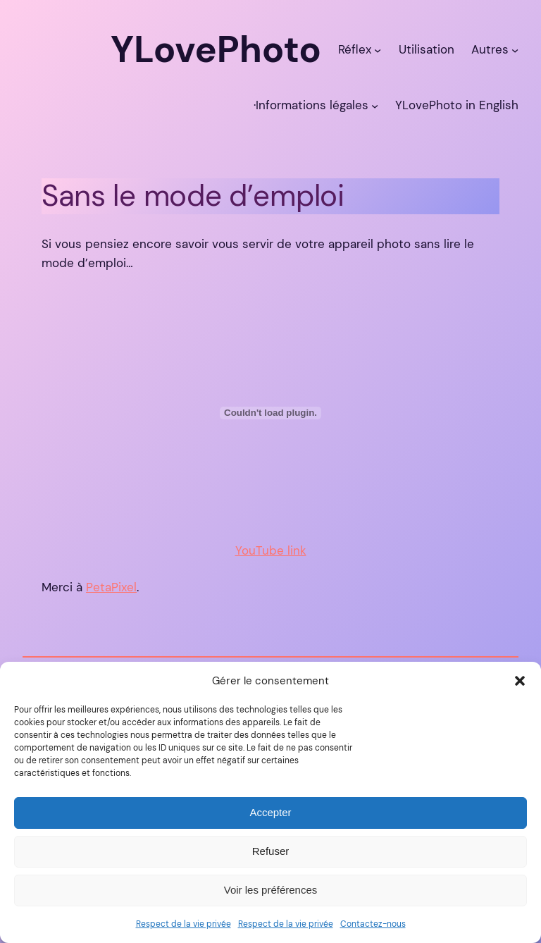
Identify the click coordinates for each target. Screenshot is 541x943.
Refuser (271, 851)
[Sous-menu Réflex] (377, 49)
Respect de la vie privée (183, 924)
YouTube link (270, 550)
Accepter (270, 812)
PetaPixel (111, 587)
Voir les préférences (271, 890)
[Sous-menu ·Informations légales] (374, 105)
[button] (520, 681)
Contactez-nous (373, 924)
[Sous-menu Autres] (514, 49)
